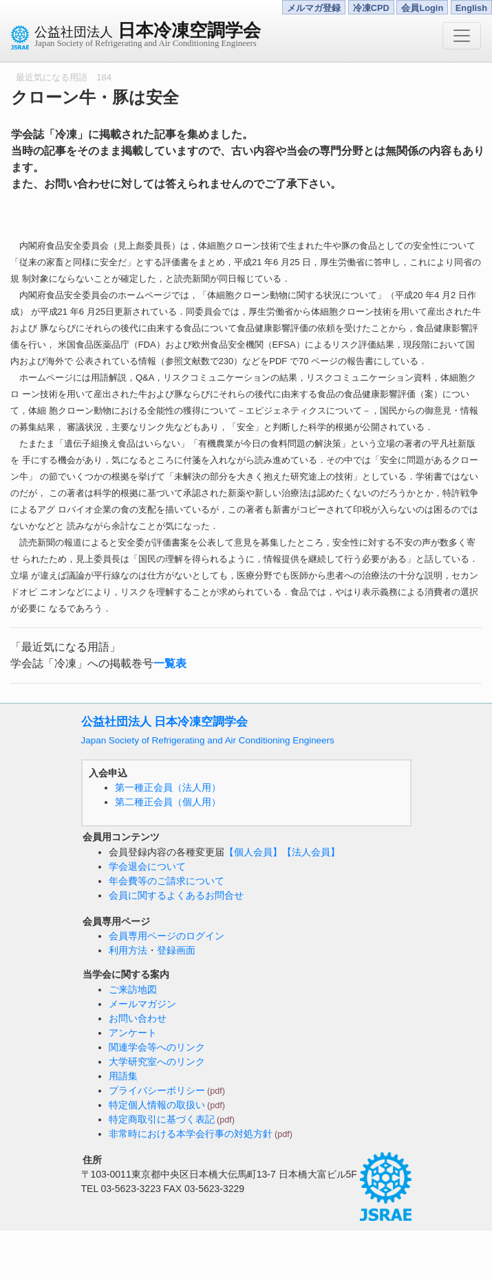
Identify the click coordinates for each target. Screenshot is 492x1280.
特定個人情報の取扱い (157, 1104)
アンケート (133, 1032)
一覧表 (169, 663)
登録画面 (176, 950)
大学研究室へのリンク (157, 1061)
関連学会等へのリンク (157, 1047)
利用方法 (128, 950)
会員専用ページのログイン (166, 935)
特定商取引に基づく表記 (162, 1119)
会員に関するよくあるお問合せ (176, 895)
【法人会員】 (311, 851)
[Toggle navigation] (461, 35)
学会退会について (147, 866)
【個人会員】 (253, 851)
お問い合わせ (138, 1018)
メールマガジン (142, 1003)
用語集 (123, 1075)
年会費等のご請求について (166, 880)
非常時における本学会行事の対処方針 (190, 1133)
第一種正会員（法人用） (168, 787)
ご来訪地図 (133, 989)
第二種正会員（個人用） (168, 801)
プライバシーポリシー (157, 1090)
